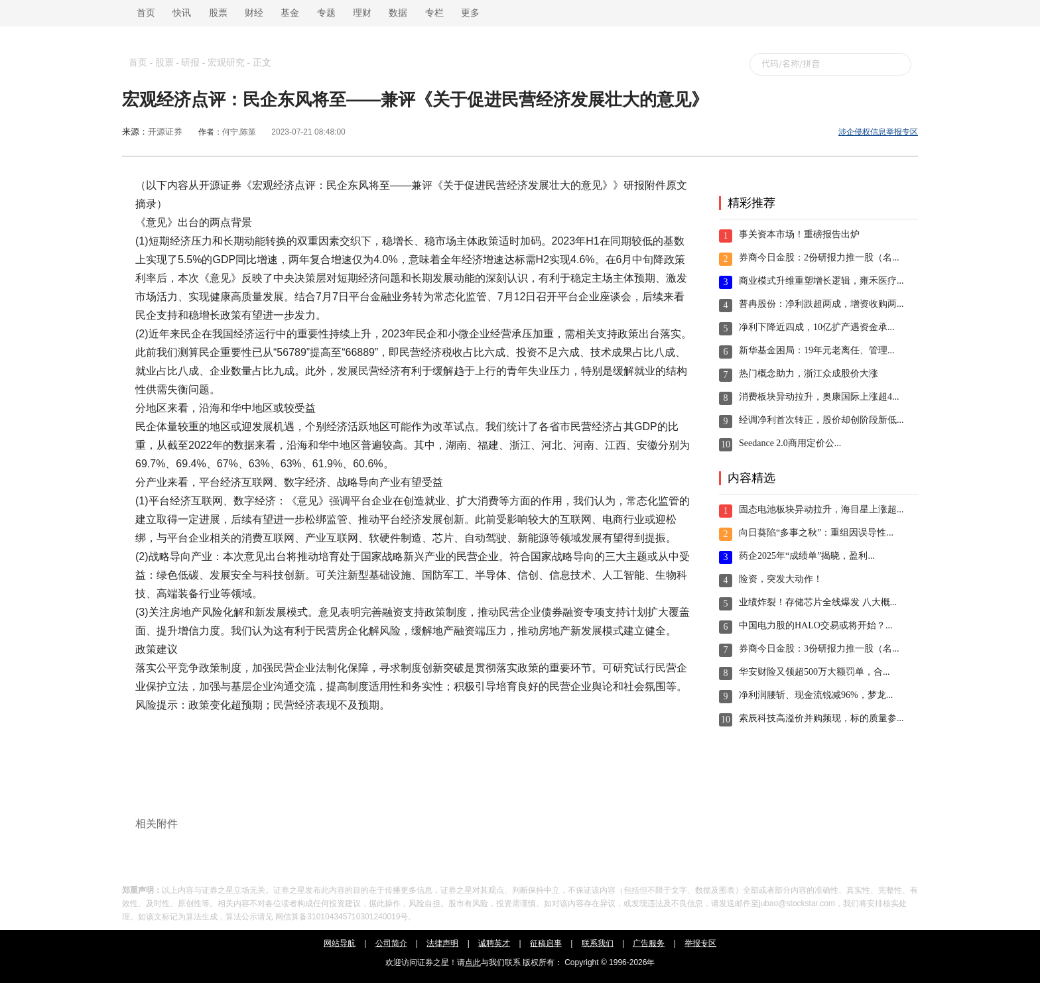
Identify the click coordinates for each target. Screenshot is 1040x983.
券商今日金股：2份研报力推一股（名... (819, 257)
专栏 (434, 13)
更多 (470, 13)
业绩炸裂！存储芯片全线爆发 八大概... (818, 602)
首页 (143, 13)
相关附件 (156, 823)
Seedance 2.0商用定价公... (790, 443)
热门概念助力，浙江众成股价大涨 (808, 373)
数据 (398, 13)
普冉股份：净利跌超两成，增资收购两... (821, 304)
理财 (362, 13)
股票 (218, 13)
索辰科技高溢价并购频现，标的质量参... (821, 718)
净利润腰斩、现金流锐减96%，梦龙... (816, 695)
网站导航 (340, 943)
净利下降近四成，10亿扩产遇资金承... (817, 327)
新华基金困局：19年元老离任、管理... (817, 350)
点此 (473, 962)
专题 (326, 13)
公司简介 (391, 943)
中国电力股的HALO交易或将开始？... (815, 625)
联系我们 (598, 943)
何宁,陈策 (239, 132)
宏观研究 (226, 63)
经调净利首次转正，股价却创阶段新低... (821, 420)
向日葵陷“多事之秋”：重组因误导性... (816, 533)
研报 (190, 63)
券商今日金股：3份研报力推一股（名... (819, 649)
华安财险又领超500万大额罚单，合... (814, 672)
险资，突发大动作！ (780, 579)
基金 (290, 13)
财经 (254, 13)
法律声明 (442, 943)
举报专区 (700, 943)
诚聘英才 (494, 943)
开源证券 (165, 132)
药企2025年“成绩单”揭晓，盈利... (807, 556)
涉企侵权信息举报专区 (878, 132)
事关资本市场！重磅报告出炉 (799, 234)
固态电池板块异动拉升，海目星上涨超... (821, 509)
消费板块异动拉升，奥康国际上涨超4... (819, 397)
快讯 (181, 13)
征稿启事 (546, 943)
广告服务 (649, 943)
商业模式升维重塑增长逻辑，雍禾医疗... (821, 281)
